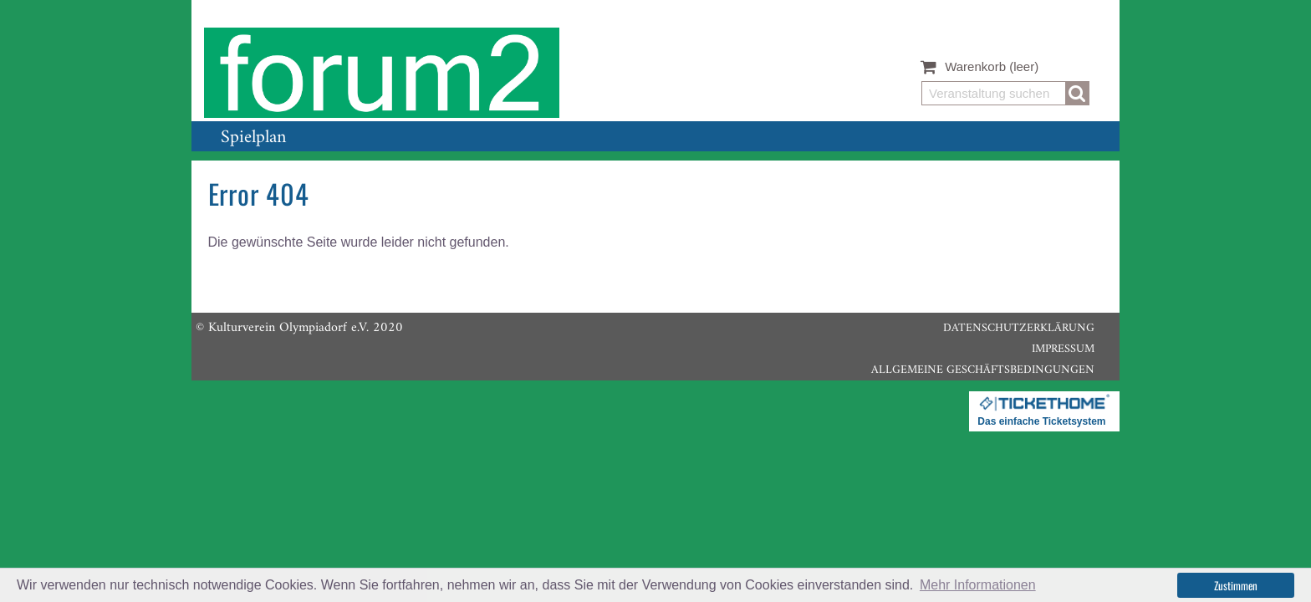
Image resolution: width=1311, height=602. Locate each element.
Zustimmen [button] (1235, 585)
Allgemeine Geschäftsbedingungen (982, 370)
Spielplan (253, 137)
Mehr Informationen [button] (978, 585)
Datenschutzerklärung (1018, 328)
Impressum (1063, 349)
